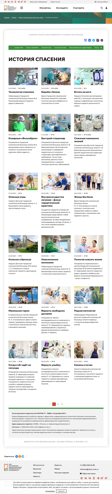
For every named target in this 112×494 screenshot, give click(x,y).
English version (55, 2)
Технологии (60, 48)
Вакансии (37, 469)
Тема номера (32, 48)
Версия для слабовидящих (38, 2)
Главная (7, 17)
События (18, 48)
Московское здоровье (80, 48)
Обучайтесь (45, 8)
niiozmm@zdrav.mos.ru (89, 469)
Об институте (38, 465)
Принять (61, 491)
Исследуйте (62, 8)
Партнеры (37, 473)
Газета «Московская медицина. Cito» (31, 17)
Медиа (14, 17)
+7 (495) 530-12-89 (87, 465)
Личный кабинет (102, 2)
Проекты (58, 465)
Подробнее (50, 491)
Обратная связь (87, 473)
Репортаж (46, 48)
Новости (36, 476)
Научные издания (61, 473)
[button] (101, 48)
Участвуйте (78, 8)
